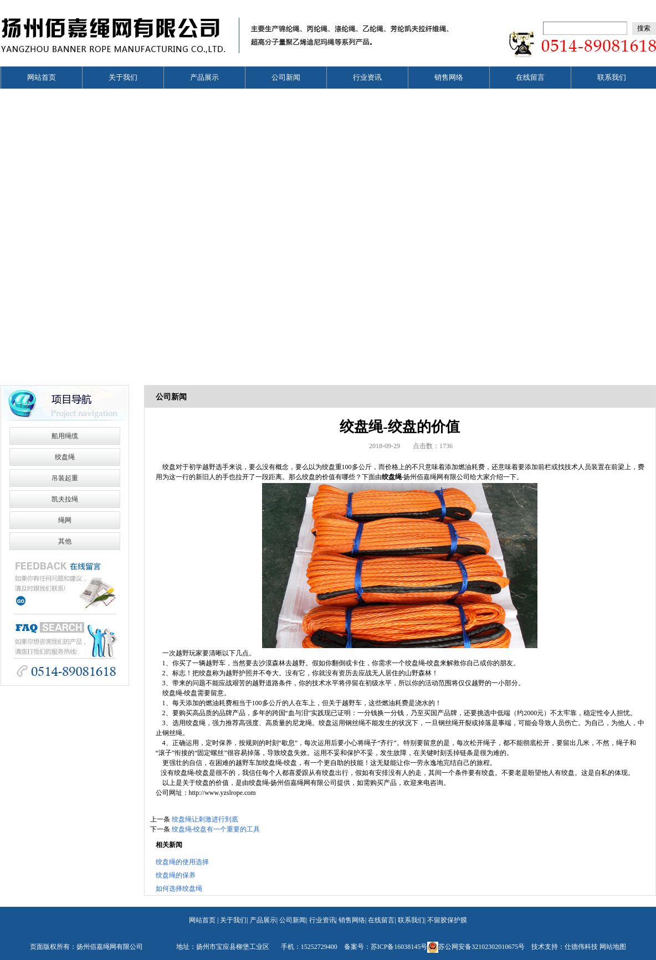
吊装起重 (65, 478)
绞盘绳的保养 (176, 875)
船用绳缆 (65, 436)
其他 (64, 541)
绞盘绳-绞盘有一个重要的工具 (216, 829)
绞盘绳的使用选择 (182, 862)
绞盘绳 (65, 457)
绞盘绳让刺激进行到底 (205, 819)
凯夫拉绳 (65, 499)
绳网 (64, 520)
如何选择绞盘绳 (179, 888)
